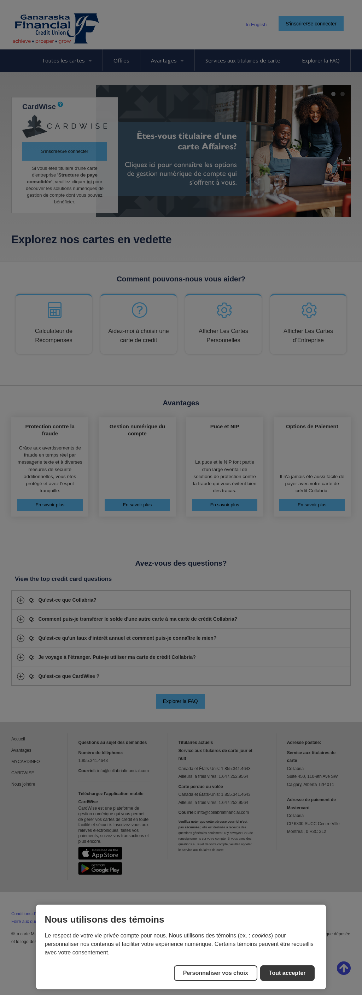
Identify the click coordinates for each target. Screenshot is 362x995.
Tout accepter (287, 973)
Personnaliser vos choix (215, 973)
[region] (181, 947)
